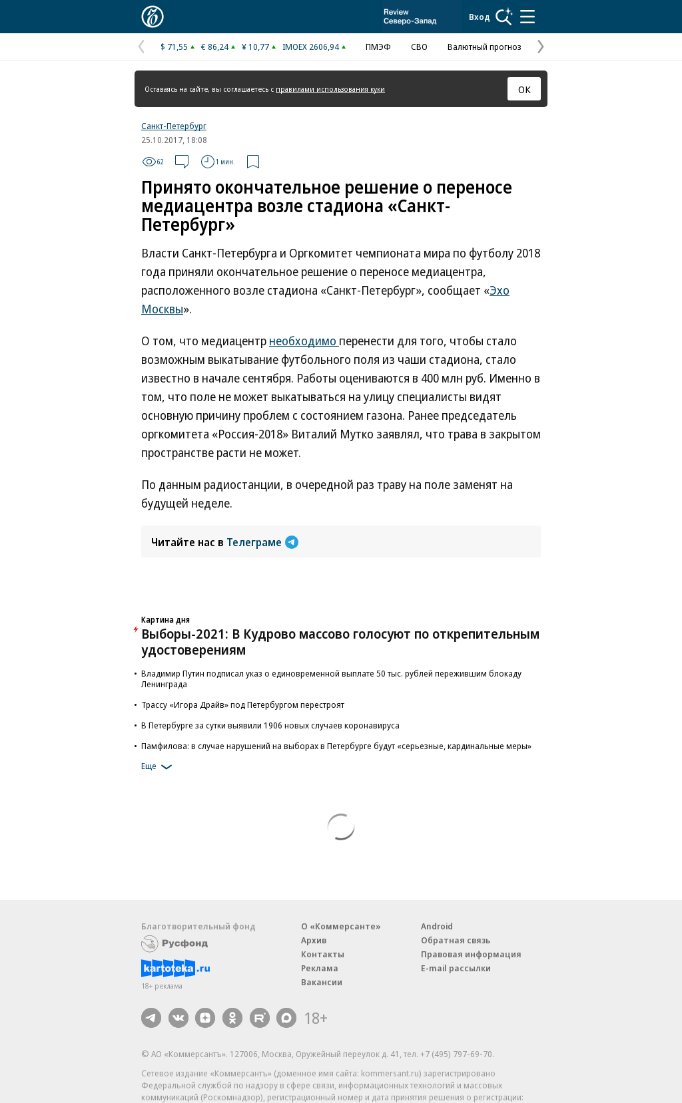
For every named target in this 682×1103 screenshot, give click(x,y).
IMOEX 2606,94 (310, 47)
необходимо (304, 341)
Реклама (319, 968)
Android (437, 926)
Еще (158, 767)
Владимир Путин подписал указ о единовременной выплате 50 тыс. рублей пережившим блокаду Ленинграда (331, 678)
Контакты (322, 954)
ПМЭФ (378, 47)
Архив (313, 940)
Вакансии (321, 982)
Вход (479, 17)
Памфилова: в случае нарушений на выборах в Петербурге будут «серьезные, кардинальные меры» (336, 746)
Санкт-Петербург (173, 126)
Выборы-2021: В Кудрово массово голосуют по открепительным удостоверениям (340, 642)
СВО (419, 47)
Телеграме (262, 542)
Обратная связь (455, 940)
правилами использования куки (330, 89)
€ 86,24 (214, 47)
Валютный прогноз (484, 47)
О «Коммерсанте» (341, 926)
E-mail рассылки (456, 968)
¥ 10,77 (255, 47)
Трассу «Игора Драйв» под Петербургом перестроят (242, 704)
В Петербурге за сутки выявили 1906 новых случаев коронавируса (270, 725)
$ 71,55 (174, 47)
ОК (524, 89)
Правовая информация (471, 954)
